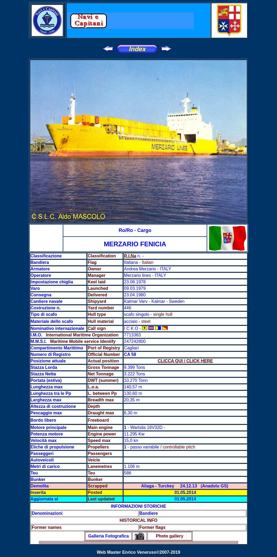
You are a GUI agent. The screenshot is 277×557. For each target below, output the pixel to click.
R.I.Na (130, 256)
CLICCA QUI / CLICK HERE (185, 361)
